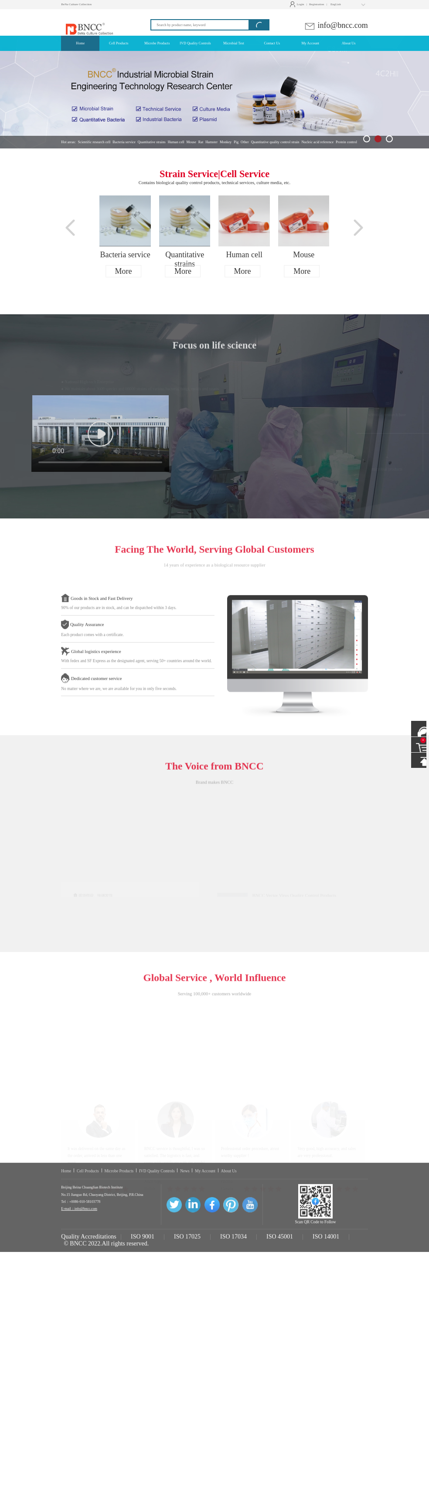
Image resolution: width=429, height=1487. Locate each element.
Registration (316, 4)
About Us (229, 1235)
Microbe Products (118, 1235)
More (123, 271)
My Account (205, 1235)
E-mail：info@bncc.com (79, 1273)
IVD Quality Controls (157, 1235)
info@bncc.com (336, 25)
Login (298, 4)
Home (66, 1235)
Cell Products (88, 1235)
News (184, 1235)
